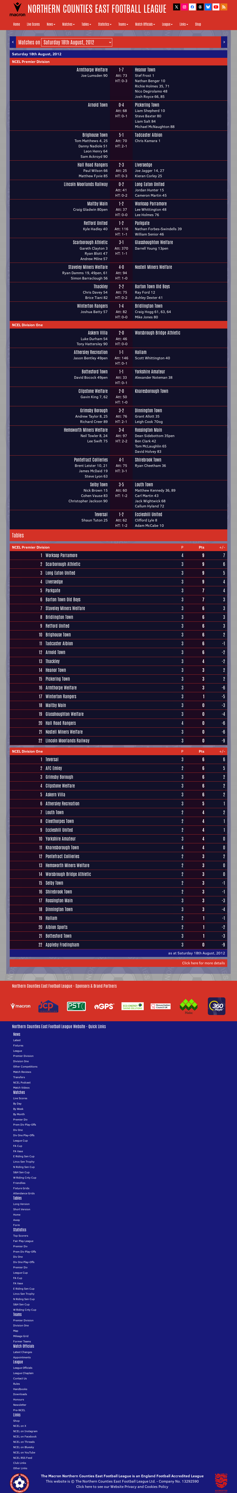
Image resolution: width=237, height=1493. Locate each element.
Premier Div (20, 1119)
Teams (123, 24)
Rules (16, 1384)
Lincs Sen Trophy (23, 1162)
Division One (21, 1061)
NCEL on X (19, 1426)
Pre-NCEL (19, 1410)
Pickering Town (147, 105)
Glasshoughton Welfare (154, 242)
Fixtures (18, 1045)
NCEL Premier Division (31, 61)
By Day (17, 1103)
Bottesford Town (95, 371)
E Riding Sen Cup (23, 1156)
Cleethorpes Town (60, 821)
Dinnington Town (148, 410)
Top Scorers (20, 1236)
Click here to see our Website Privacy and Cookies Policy (122, 1486)
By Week (18, 1109)
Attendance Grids (24, 1193)
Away (16, 1220)
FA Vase (18, 1151)
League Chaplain (23, 1373)
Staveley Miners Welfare (88, 267)
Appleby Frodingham (62, 944)
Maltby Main (97, 203)
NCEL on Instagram (25, 1431)
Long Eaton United (150, 184)
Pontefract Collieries (91, 459)
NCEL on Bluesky (23, 1447)
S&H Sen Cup (21, 1172)
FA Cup (17, 1146)
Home (16, 24)
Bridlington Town (148, 306)
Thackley (101, 286)
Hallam (141, 352)
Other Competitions (25, 1066)
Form (16, 1225)
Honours (18, 1399)
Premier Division (23, 1056)
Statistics (105, 24)
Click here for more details (203, 962)
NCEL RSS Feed (22, 1458)
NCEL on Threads (24, 1442)
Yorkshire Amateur (150, 371)
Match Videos (21, 1087)
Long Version (21, 1204)
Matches (68, 24)
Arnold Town (98, 105)
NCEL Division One (27, 324)
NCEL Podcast (22, 1082)
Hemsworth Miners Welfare (86, 430)
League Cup (20, 1140)
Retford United (96, 223)
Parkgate (142, 223)
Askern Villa (98, 332)
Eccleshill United (148, 514)
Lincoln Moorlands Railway (86, 184)
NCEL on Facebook (25, 1436)
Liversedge (143, 164)
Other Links (20, 1468)
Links (184, 24)
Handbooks (20, 1389)
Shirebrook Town (148, 459)
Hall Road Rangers (93, 164)
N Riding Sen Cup (24, 1167)
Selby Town (99, 484)
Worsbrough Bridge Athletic (157, 332)
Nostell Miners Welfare (153, 267)
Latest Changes (22, 1352)
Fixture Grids (21, 1188)
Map (15, 1331)
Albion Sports (56, 927)
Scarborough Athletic (90, 242)
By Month (19, 1114)
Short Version (21, 1209)
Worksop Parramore (151, 203)
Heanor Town (145, 69)
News (51, 24)
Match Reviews (22, 1072)
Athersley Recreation (91, 352)
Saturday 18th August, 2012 (36, 53)
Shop (198, 24)
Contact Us (20, 1378)
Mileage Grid (20, 1336)
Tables (86, 24)
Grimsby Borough (94, 410)
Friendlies (19, 1183)
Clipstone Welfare (93, 391)
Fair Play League (23, 1241)
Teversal (101, 514)
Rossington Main (148, 430)
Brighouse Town (95, 135)
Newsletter (19, 1405)
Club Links (19, 1463)
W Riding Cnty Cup (24, 1178)
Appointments (22, 1357)
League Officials (22, 1368)
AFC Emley (54, 768)
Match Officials (145, 24)
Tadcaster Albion (148, 135)
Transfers (19, 1077)
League (167, 24)
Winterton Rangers (92, 306)
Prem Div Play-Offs (24, 1125)
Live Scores (33, 24)
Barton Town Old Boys (152, 286)
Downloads (20, 1394)
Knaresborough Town (151, 391)
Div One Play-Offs (23, 1135)
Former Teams (22, 1341)
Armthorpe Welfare (92, 69)
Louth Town (144, 484)
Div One (18, 1130)
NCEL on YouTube (24, 1452)
